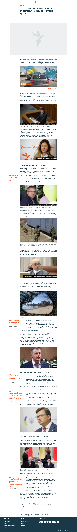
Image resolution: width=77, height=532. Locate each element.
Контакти (23, 525)
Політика (22, 5)
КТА (67, 1)
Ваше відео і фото (7, 521)
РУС (64, 1)
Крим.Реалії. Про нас (25, 521)
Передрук (23, 523)
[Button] (50, 22)
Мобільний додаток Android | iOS (10, 525)
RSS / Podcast (6, 527)
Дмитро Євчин (23, 16)
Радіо (5, 523)
